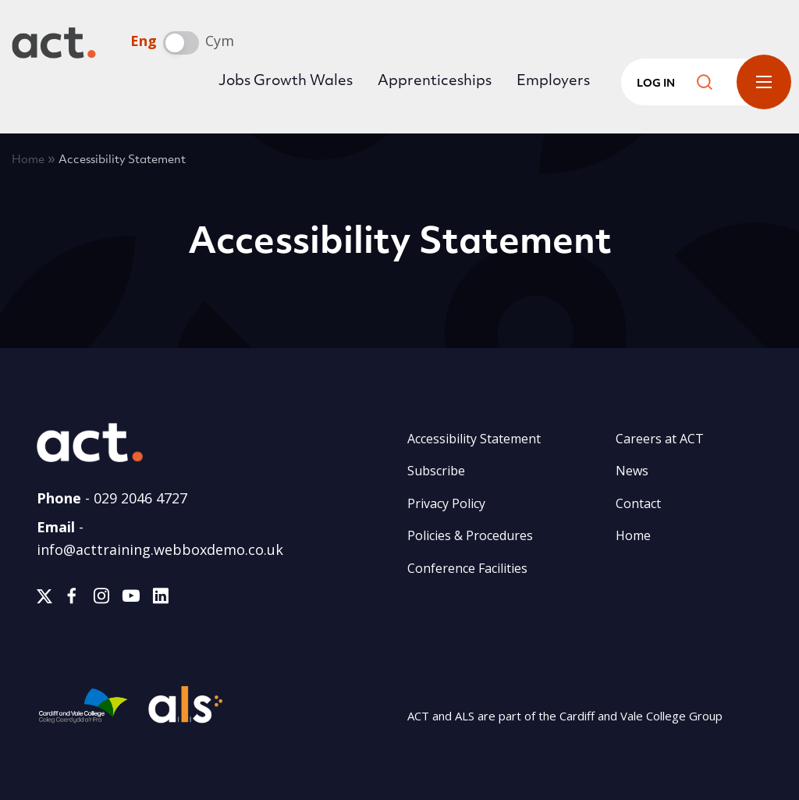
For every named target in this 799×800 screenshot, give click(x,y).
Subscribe (436, 470)
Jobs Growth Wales (285, 81)
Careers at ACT (660, 438)
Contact (638, 503)
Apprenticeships (435, 81)
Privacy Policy (446, 503)
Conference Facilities (467, 568)
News (632, 470)
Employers (553, 81)
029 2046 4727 (140, 498)
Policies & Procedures (470, 535)
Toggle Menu (764, 82)
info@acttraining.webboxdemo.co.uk (160, 549)
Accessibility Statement (474, 438)
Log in (656, 84)
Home (28, 160)
